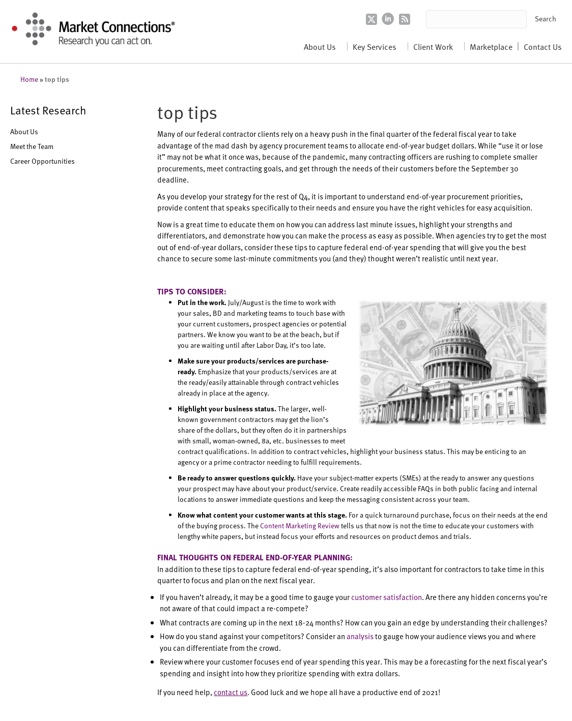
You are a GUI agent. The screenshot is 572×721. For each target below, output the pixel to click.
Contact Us (543, 46)
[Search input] (476, 19)
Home (29, 79)
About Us (320, 46)
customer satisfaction (386, 596)
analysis (360, 635)
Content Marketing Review (299, 525)
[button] (545, 19)
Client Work (433, 46)
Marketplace (491, 46)
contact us (230, 691)
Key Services (374, 46)
